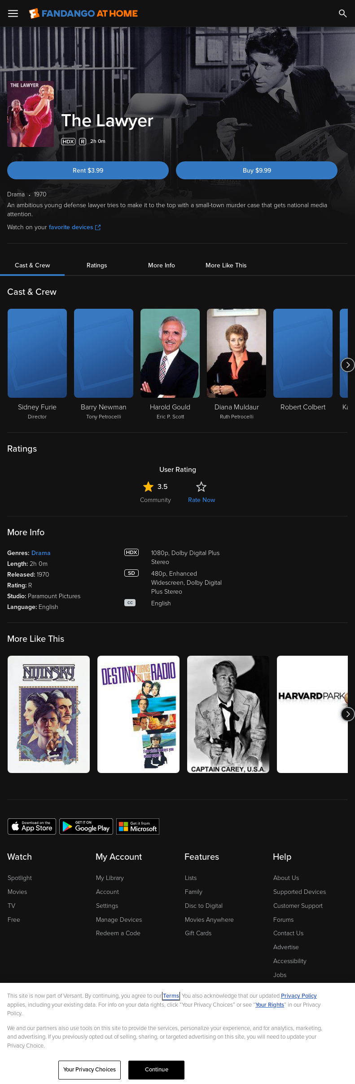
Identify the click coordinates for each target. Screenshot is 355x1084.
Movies (17, 892)
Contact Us (288, 933)
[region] (177, 1033)
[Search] (343, 13)
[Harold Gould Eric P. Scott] (170, 365)
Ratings (97, 265)
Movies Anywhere (209, 920)
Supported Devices (299, 892)
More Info (161, 265)
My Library (110, 878)
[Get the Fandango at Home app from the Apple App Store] (32, 826)
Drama (41, 553)
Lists (191, 878)
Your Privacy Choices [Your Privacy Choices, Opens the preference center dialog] (89, 1069)
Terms (171, 996)
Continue (156, 1069)
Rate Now (201, 500)
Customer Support (298, 906)
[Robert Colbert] (303, 365)
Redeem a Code (118, 933)
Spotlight (20, 878)
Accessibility (290, 961)
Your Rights (269, 1004)
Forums (283, 920)
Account (107, 892)
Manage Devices (119, 920)
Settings (107, 906)
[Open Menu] (13, 13)
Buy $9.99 (257, 170)
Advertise (286, 947)
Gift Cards (198, 933)
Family (193, 892)
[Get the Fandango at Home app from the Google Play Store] (86, 826)
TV (11, 906)
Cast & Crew (32, 265)
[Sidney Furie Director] (37, 365)
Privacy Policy (299, 996)
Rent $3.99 (88, 170)
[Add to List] (342, 141)
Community (155, 500)
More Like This (226, 265)
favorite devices (75, 227)
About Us (286, 878)
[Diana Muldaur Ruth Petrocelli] (236, 365)
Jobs (279, 975)
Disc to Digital (204, 906)
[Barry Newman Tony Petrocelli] (104, 365)
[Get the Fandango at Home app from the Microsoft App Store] (138, 826)
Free (14, 920)
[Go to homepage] (83, 13)
